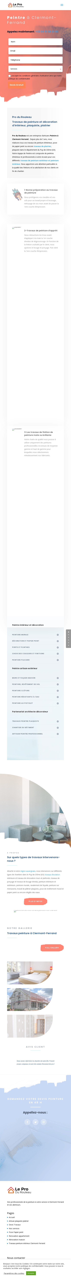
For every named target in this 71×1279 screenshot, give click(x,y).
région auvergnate (27, 871)
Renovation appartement (19, 1236)
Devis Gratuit (16, 84)
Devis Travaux (15, 1224)
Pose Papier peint (16, 1232)
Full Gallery (52, 947)
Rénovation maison (17, 1239)
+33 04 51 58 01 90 (46, 31)
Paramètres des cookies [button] (14, 1273)
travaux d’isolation (52, 874)
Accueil (12, 1217)
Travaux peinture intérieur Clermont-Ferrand (27, 1243)
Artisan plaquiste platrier (19, 1221)
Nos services (14, 1228)
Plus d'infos (35, 901)
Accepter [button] (31, 1273)
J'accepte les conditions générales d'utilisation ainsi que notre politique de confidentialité (34, 77)
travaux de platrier (42, 146)
